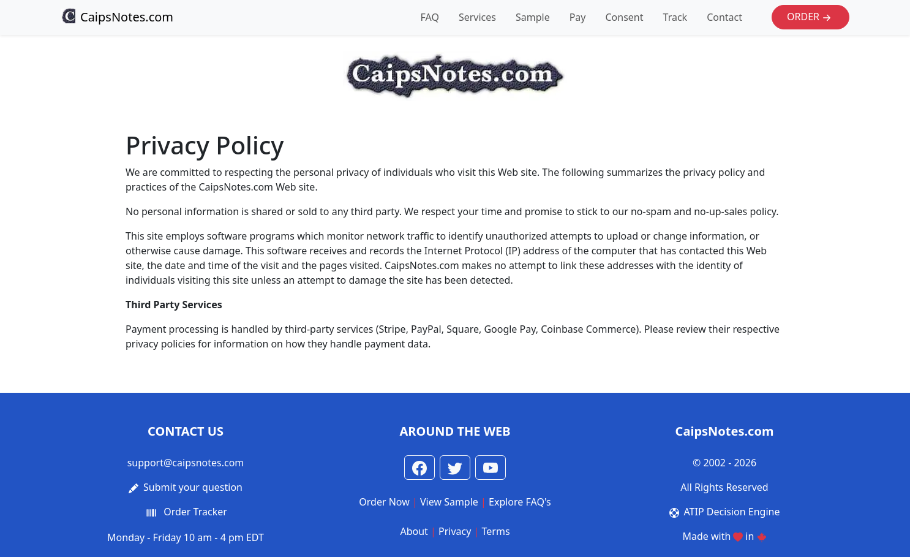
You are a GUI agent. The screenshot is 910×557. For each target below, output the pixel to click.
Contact (724, 17)
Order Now (384, 502)
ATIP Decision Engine (732, 511)
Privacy (454, 531)
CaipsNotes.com (117, 17)
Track (675, 17)
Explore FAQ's (520, 502)
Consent (624, 17)
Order (810, 17)
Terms (496, 531)
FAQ (430, 17)
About (413, 531)
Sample (533, 17)
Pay (578, 17)
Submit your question (193, 487)
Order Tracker (195, 511)
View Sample (449, 502)
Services (477, 17)
